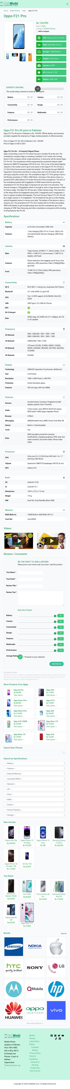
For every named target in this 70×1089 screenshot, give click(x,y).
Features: (10, 639)
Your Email (11, 579)
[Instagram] (55, 1035)
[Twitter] (59, 1035)
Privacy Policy (35, 1053)
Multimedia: (11, 644)
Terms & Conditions (33, 1057)
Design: (9, 633)
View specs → (19, 695)
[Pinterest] (60, 1038)
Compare (35, 1047)
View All (63, 933)
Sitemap (35, 1065)
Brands (35, 1050)
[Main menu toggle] (67, 4)
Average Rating (12, 656)
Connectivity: (11, 627)
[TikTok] (56, 1038)
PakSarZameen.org (12, 1065)
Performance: (11, 650)
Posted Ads (35, 1068)
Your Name (11, 572)
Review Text (11, 592)
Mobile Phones (49, 29)
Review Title (11, 586)
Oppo (25, 684)
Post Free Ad (35, 1071)
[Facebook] (52, 1035)
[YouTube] (63, 1035)
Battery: (9, 615)
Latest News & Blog (34, 1042)
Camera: (9, 621)
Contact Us (35, 1062)
